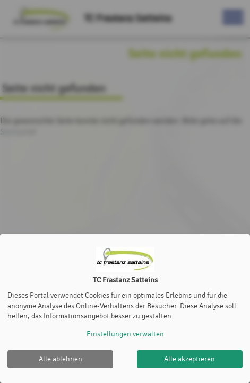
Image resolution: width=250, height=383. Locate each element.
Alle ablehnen (60, 359)
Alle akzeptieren (189, 359)
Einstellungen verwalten (125, 334)
